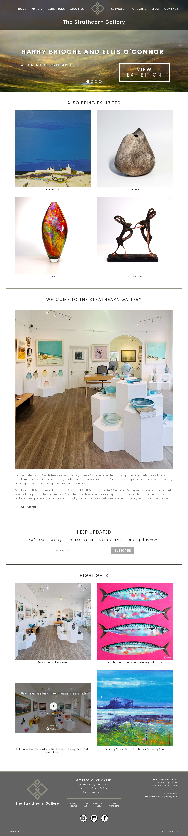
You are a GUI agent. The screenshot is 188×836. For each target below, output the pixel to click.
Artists (37, 8)
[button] (87, 81)
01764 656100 (170, 793)
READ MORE (26, 506)
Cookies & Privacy (98, 805)
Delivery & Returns (73, 805)
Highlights (137, 8)
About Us (77, 8)
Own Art (86, 805)
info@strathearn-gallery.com (161, 796)
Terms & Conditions (114, 805)
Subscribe (123, 550)
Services (117, 8)
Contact (171, 8)
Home (22, 8)
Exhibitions (56, 8)
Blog (155, 8)
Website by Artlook (169, 831)
